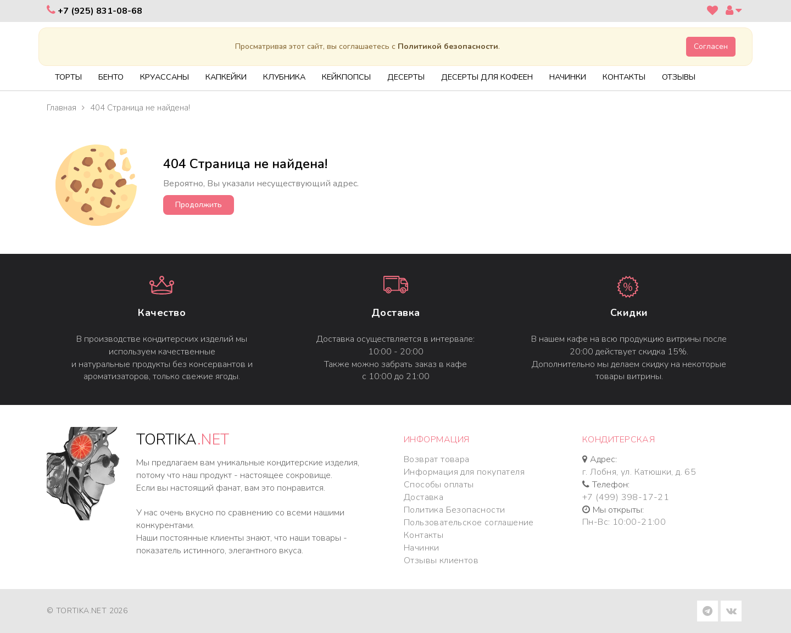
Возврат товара (437, 459)
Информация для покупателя (464, 472)
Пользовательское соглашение (469, 523)
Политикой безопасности (448, 46)
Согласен (711, 46)
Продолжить (198, 204)
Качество (162, 312)
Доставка (395, 312)
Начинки (421, 548)
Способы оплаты (439, 485)
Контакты (423, 535)
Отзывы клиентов (441, 560)
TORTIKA (182, 440)
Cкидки (629, 312)
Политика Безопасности (454, 510)
